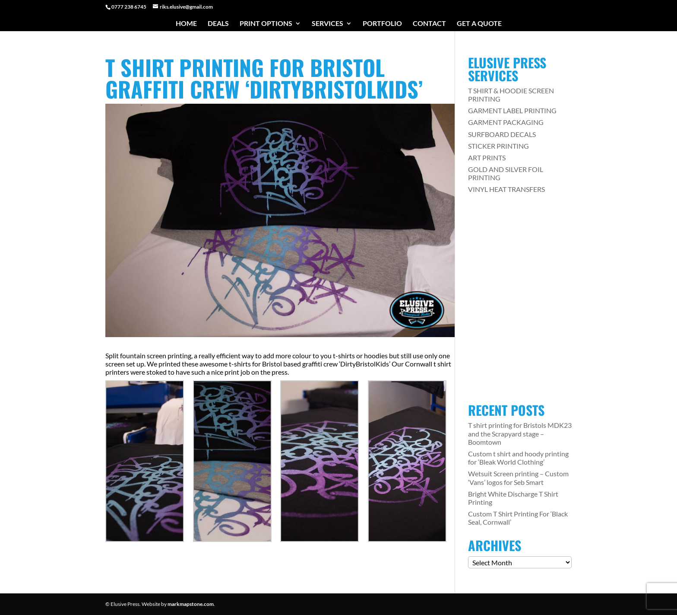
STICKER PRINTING (498, 146)
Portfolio (382, 23)
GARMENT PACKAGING (506, 122)
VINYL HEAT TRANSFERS (506, 189)
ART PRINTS (487, 157)
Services (327, 23)
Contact (429, 23)
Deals (218, 23)
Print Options (266, 23)
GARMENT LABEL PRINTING (512, 110)
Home (186, 23)
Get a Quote (479, 23)
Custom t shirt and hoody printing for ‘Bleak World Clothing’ (518, 457)
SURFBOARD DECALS (502, 134)
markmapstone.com (191, 604)
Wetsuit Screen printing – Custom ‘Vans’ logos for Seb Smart (518, 477)
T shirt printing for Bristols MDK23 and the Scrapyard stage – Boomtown (520, 433)
